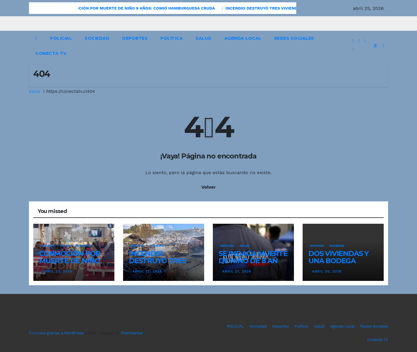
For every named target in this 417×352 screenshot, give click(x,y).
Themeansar (132, 333)
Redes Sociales (294, 38)
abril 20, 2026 (327, 271)
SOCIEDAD (82, 245)
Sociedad (97, 38)
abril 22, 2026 (147, 271)
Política (171, 38)
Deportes (135, 38)
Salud (203, 38)
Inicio (34, 91)
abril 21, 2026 (236, 271)
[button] (375, 45)
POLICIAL (61, 38)
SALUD (65, 245)
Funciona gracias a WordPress (57, 333)
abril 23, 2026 (57, 271)
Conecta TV (50, 53)
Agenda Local (242, 38)
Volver (208, 187)
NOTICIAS (47, 245)
